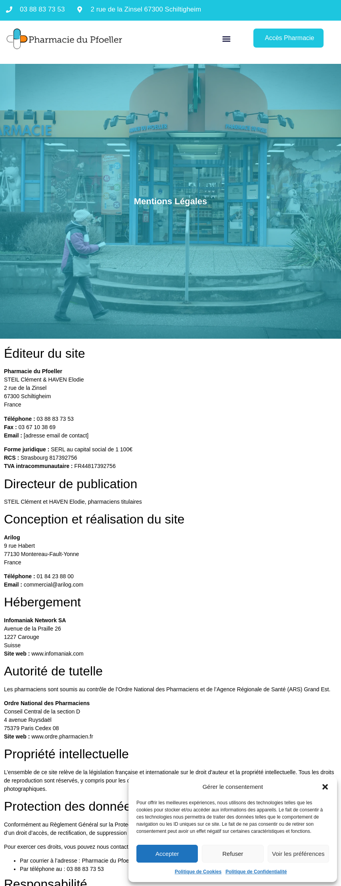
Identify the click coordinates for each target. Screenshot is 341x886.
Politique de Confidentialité (256, 871)
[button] (325, 787)
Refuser (232, 853)
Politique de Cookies (198, 871)
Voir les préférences (298, 853)
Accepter (167, 853)
